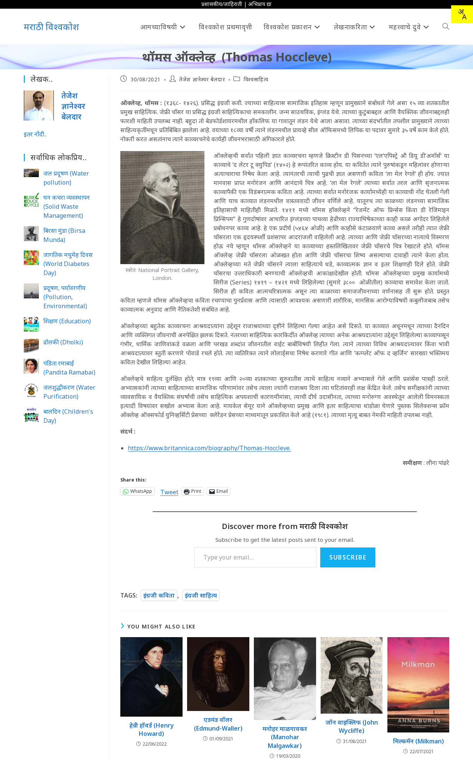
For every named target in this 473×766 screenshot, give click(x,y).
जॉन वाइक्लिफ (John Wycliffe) (352, 726)
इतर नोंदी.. (35, 134)
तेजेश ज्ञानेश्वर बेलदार (202, 79)
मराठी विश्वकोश (51, 26)
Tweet (169, 491)
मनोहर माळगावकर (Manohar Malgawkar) (285, 737)
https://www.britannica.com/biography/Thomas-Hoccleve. (209, 448)
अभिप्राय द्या (260, 4)
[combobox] (462, 14)
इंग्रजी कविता (159, 595)
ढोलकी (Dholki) (63, 342)
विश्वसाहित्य (256, 79)
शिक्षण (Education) (67, 321)
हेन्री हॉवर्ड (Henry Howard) (151, 729)
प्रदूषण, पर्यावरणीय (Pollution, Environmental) (65, 297)
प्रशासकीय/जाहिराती (221, 4)
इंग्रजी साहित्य (201, 595)
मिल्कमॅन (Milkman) (418, 741)
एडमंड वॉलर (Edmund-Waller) (218, 724)
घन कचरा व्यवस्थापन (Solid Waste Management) (66, 206)
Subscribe (347, 557)
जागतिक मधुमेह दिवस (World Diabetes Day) (68, 264)
